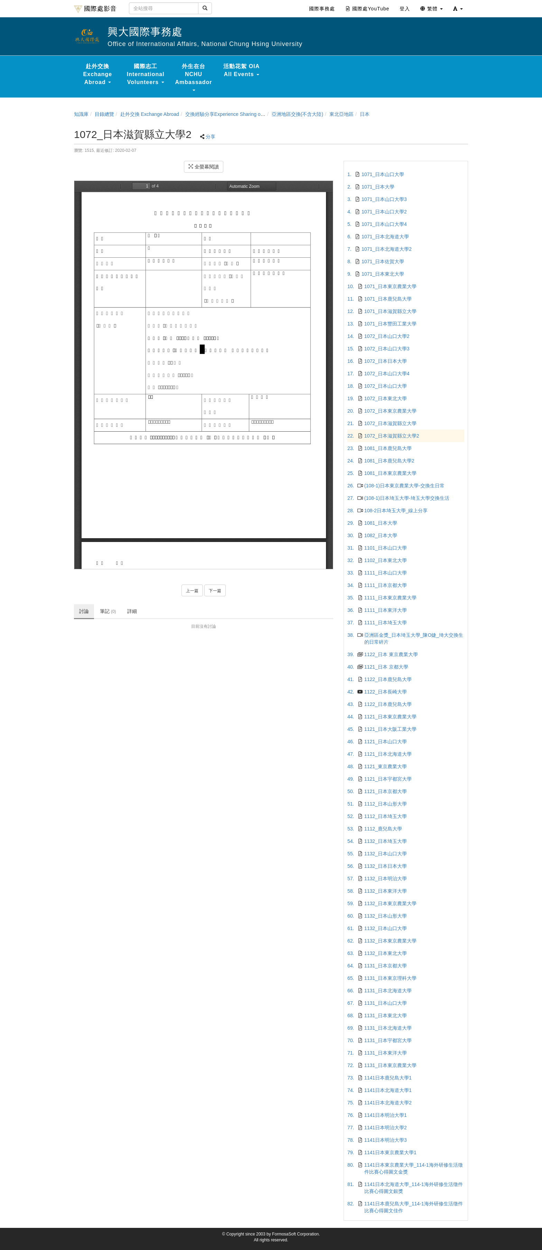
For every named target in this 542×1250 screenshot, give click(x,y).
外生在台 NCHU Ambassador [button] (193, 77)
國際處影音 (95, 9)
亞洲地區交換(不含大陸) (297, 114)
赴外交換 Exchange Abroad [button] (97, 74)
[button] (458, 8)
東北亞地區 (341, 114)
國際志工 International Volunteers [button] (146, 74)
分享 (210, 136)
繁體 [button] (431, 8)
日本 (365, 114)
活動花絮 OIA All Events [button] (241, 70)
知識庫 (81, 114)
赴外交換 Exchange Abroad (149, 114)
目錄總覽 (104, 114)
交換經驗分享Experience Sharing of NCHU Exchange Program (252, 114)
